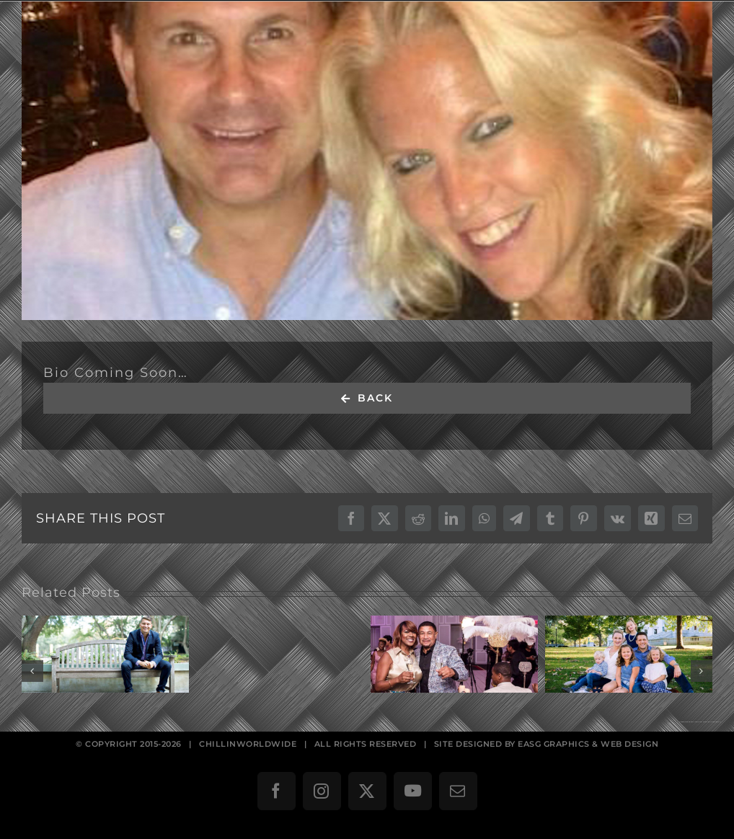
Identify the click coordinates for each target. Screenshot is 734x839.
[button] (32, 671)
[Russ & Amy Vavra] (367, 160)
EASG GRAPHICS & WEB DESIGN (588, 744)
